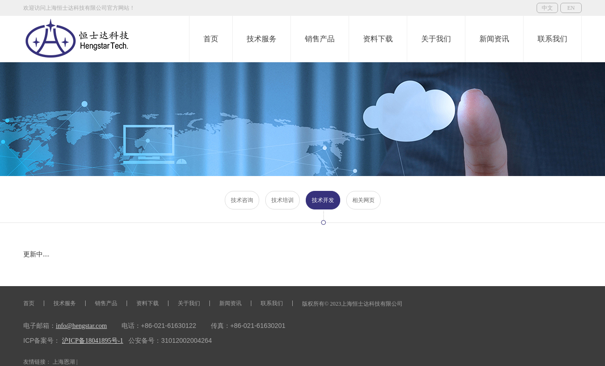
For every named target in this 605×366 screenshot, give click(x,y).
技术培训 (282, 200)
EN (571, 8)
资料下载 (378, 39)
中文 (547, 8)
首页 (210, 39)
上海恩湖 (64, 362)
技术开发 (323, 200)
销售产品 (320, 39)
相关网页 (363, 200)
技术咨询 (242, 200)
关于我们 (436, 39)
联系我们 (552, 39)
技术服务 (261, 39)
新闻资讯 (494, 39)
